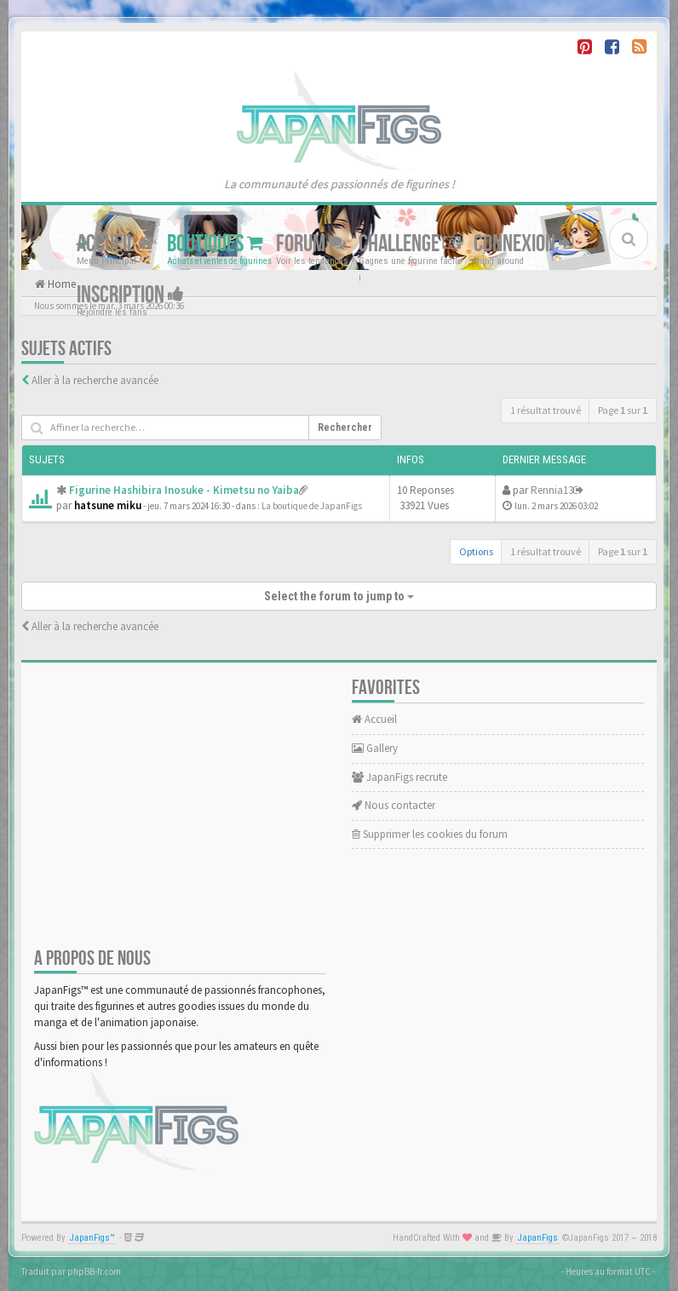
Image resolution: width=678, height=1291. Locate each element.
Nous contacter (393, 805)
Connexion (523, 244)
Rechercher (345, 427)
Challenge (410, 244)
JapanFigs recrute (399, 777)
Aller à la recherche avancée (95, 380)
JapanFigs (538, 1237)
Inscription (130, 295)
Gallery (375, 748)
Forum (311, 244)
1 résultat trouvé (545, 410)
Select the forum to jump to (339, 596)
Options (476, 551)
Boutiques (215, 244)
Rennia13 (552, 490)
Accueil (115, 244)
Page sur (622, 410)
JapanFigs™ (92, 1237)
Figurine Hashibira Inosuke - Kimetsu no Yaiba (184, 490)
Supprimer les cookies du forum (430, 834)
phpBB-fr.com (94, 1271)
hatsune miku (107, 505)
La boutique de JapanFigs (311, 506)
